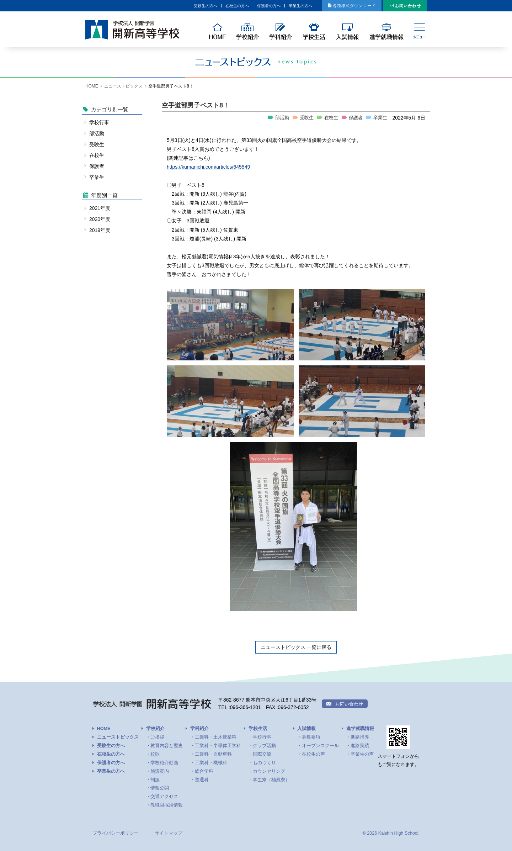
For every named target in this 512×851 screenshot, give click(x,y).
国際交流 (262, 754)
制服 (155, 779)
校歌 (155, 754)
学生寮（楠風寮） (271, 779)
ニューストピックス (123, 86)
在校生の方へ (186, 5)
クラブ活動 (264, 745)
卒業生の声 (362, 754)
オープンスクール (320, 745)
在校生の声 (313, 754)
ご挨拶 (157, 737)
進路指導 (360, 737)
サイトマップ (168, 833)
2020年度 (99, 219)
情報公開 (159, 788)
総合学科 (204, 771)
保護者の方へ (226, 5)
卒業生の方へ (266, 5)
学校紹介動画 (164, 762)
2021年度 (99, 208)
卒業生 (380, 117)
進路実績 (360, 745)
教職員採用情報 (166, 805)
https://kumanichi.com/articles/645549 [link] (208, 167)
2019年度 (99, 230)
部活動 (282, 117)
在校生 (331, 117)
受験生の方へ (145, 5)
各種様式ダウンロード (335, 6)
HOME (91, 86)
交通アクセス (164, 796)
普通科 (202, 779)
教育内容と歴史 (166, 745)
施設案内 (159, 771)
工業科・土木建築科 (215, 737)
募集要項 (311, 737)
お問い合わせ (402, 6)
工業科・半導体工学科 (218, 745)
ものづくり (264, 762)
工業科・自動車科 (213, 754)
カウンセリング (269, 771)
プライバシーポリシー (115, 833)
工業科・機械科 (211, 762)
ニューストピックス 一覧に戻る (296, 647)
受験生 (307, 117)
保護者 (356, 117)
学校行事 (99, 122)
